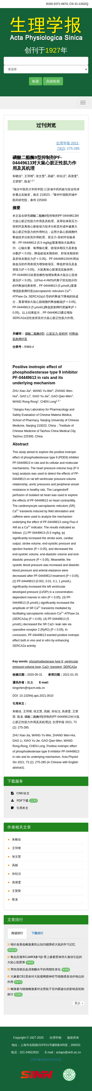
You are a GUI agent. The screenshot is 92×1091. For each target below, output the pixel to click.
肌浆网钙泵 (20, 339)
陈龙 (15, 899)
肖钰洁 (16, 873)
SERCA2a (70, 667)
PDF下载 (22, 800)
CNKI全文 (22, 793)
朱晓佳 (16, 839)
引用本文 (22, 808)
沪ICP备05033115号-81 (46, 1059)
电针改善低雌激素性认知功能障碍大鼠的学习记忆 (43, 944)
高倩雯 (16, 882)
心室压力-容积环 (57, 333)
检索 (35, 81)
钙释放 (73, 333)
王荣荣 (16, 891)
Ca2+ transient (52, 667)
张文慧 (16, 856)
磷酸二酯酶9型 (34, 333)
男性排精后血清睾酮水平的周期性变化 (36, 969)
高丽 (15, 865)
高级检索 (53, 81)
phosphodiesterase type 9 (46, 661)
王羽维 (16, 848)
